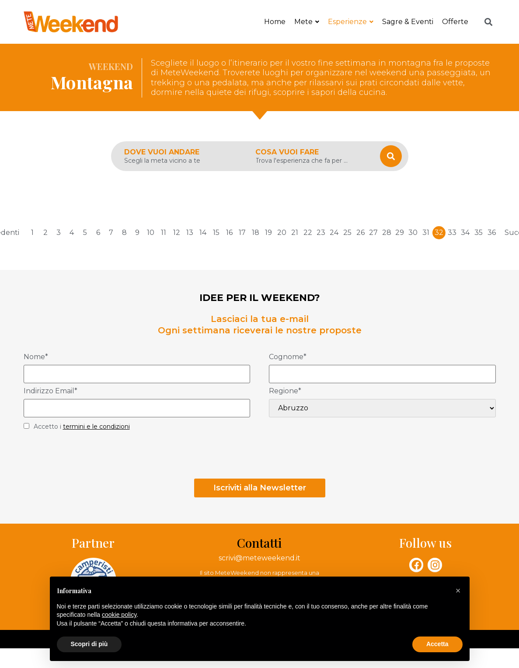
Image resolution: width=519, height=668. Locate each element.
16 (229, 232)
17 (242, 232)
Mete (306, 21)
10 (150, 232)
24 (334, 232)
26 (360, 232)
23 (321, 232)
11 (163, 232)
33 (452, 232)
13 (189, 232)
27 (373, 232)
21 (294, 232)
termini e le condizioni (96, 426)
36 (492, 232)
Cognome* (288, 357)
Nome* (36, 357)
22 (307, 232)
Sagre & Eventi (407, 21)
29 (399, 232)
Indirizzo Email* (50, 391)
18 (255, 232)
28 (386, 232)
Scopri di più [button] (89, 643)
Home (275, 21)
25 (347, 232)
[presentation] (90, 457)
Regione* (285, 391)
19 (268, 232)
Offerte (455, 21)
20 (281, 232)
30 (413, 232)
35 (478, 232)
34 (465, 232)
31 (425, 232)
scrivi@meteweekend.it (259, 558)
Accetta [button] (437, 643)
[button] (458, 591)
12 (176, 232)
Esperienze (350, 21)
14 (202, 232)
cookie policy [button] (119, 614)
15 (216, 232)
